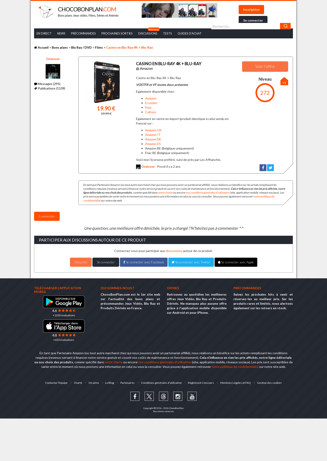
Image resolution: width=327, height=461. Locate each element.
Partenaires (127, 382)
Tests (167, 33)
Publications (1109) (49, 88)
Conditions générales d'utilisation (161, 382)
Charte (78, 382)
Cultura (150, 112)
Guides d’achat (190, 33)
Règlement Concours (201, 382)
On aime (93, 382)
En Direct (44, 33)
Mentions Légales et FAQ (235, 382)
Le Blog (109, 382)
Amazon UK (153, 130)
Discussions (147, 33)
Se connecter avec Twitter (191, 262)
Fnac (148, 107)
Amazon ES (153, 143)
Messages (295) (47, 84)
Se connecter (253, 20)
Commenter (47, 216)
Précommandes (83, 33)
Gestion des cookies (269, 382)
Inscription (251, 9)
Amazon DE (153, 139)
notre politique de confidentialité (235, 366)
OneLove (52, 59)
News (61, 33)
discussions (174, 251)
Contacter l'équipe (56, 382)
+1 (284, 83)
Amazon (150, 98)
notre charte (165, 192)
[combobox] (251, 26)
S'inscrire (80, 262)
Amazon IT (153, 134)
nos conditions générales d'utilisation (207, 192)
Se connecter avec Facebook (143, 262)
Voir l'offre (265, 66)
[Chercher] (285, 26)
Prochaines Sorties (117, 33)
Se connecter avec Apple (236, 262)
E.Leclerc (151, 103)
